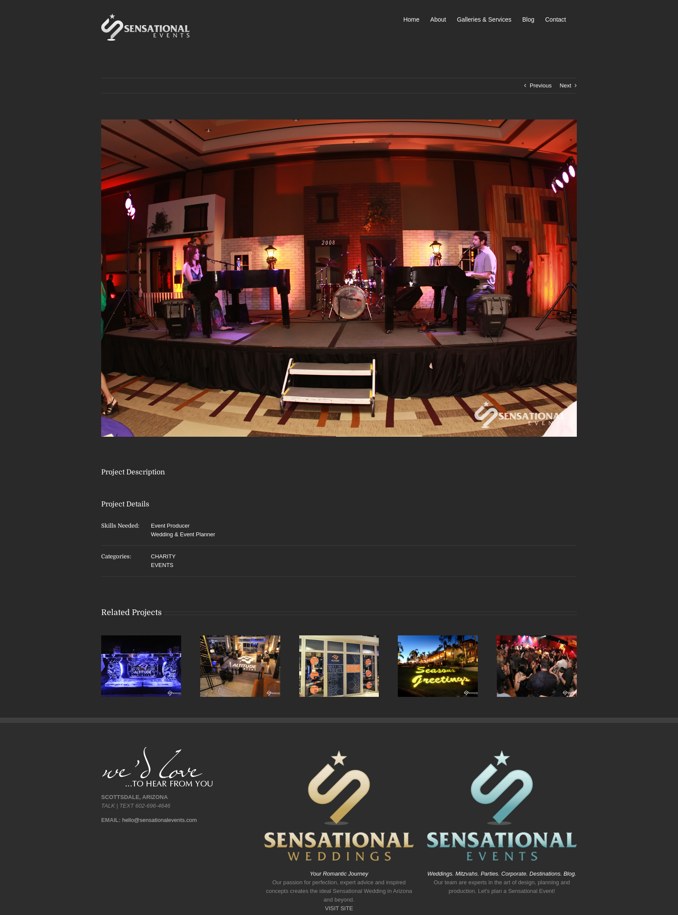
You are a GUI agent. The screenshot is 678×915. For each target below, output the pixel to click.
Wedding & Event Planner (183, 534)
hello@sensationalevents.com (159, 820)
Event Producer (170, 525)
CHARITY (163, 556)
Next (565, 85)
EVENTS (162, 565)
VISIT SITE (339, 908)
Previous (541, 85)
